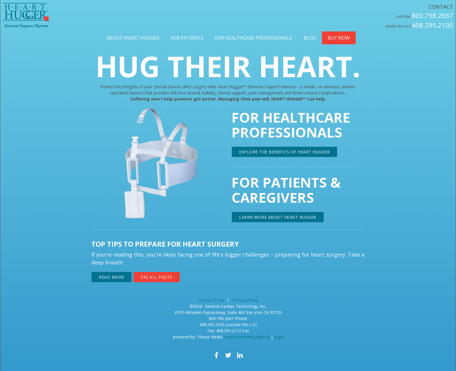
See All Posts (156, 277)
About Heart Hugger (132, 38)
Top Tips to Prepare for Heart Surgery (165, 244)
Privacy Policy (245, 300)
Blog (310, 38)
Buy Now (339, 38)
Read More (111, 277)
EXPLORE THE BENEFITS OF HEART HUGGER (284, 152)
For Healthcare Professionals (253, 38)
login (278, 337)
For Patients (187, 38)
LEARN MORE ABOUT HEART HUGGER (277, 217)
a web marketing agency (247, 337)
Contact (440, 6)
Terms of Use (211, 300)
